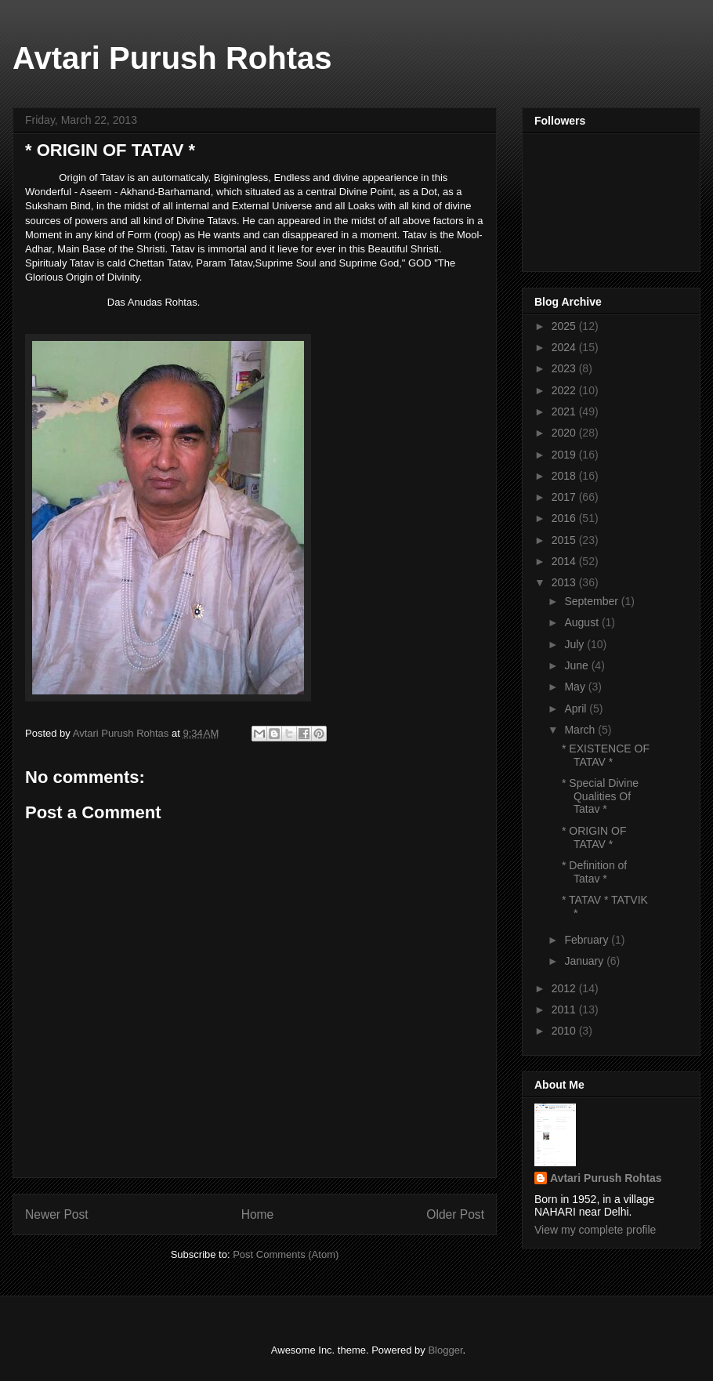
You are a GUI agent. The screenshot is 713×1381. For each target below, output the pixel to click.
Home (257, 1214)
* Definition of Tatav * (594, 872)
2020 (565, 432)
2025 (565, 326)
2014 (565, 561)
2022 (565, 390)
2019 (565, 454)
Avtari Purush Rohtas (172, 58)
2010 (565, 1030)
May (576, 686)
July (575, 644)
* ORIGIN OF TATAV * (594, 837)
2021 (565, 411)
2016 (565, 518)
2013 (565, 582)
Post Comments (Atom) (285, 1254)
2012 (565, 988)
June (577, 665)
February (587, 939)
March (581, 729)
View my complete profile (595, 1229)
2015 (565, 540)
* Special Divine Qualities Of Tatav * (600, 796)
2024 (565, 347)
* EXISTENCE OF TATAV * (606, 755)
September (592, 601)
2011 (565, 1009)
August (582, 622)
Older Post (455, 1214)
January (585, 961)
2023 (565, 368)
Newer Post (57, 1214)
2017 (565, 497)
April (576, 708)
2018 (565, 475)
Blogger (445, 1350)
